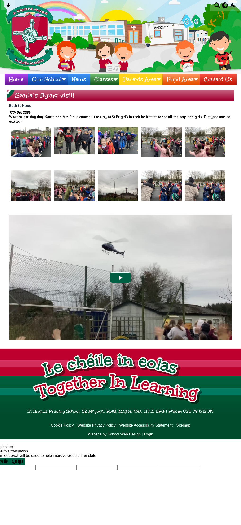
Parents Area (140, 79)
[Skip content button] (8, 7)
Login (148, 434)
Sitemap (183, 425)
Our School (47, 79)
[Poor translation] (17, 461)
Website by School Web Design (114, 434)
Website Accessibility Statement (146, 425)
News (79, 79)
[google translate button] (225, 5)
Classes (103, 79)
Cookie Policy (62, 425)
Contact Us (218, 79)
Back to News (20, 105)
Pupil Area (180, 79)
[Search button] (217, 7)
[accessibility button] (232, 7)
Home (16, 79)
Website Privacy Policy (96, 425)
